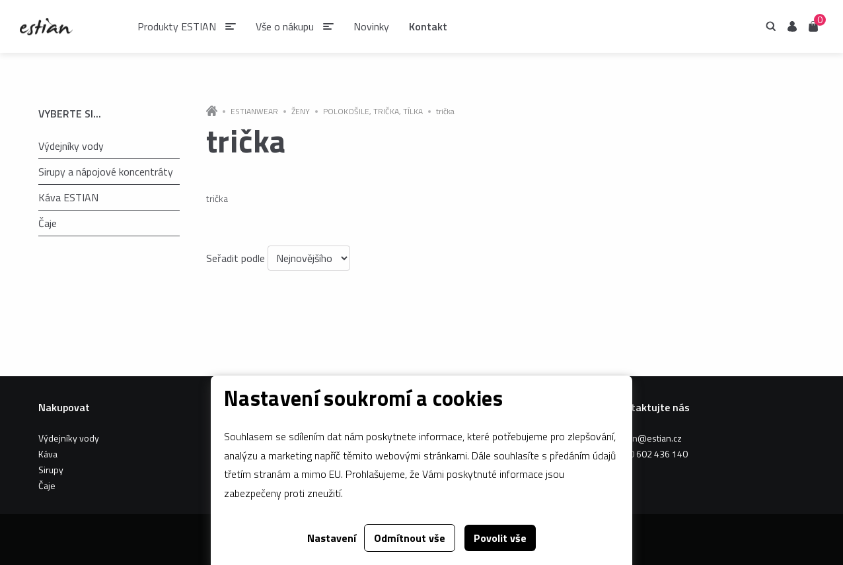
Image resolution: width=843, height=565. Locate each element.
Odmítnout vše (409, 538)
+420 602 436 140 (650, 454)
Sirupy (50, 470)
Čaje (47, 223)
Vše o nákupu (285, 26)
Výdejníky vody (71, 146)
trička (445, 111)
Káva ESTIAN (68, 197)
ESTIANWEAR (254, 111)
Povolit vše (500, 538)
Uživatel (792, 26)
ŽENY (300, 111)
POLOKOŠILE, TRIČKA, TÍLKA (373, 111)
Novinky (371, 26)
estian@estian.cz (647, 438)
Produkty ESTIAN (176, 26)
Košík (813, 25)
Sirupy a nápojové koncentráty (105, 172)
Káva (47, 454)
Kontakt (428, 26)
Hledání (771, 26)
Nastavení (331, 538)
